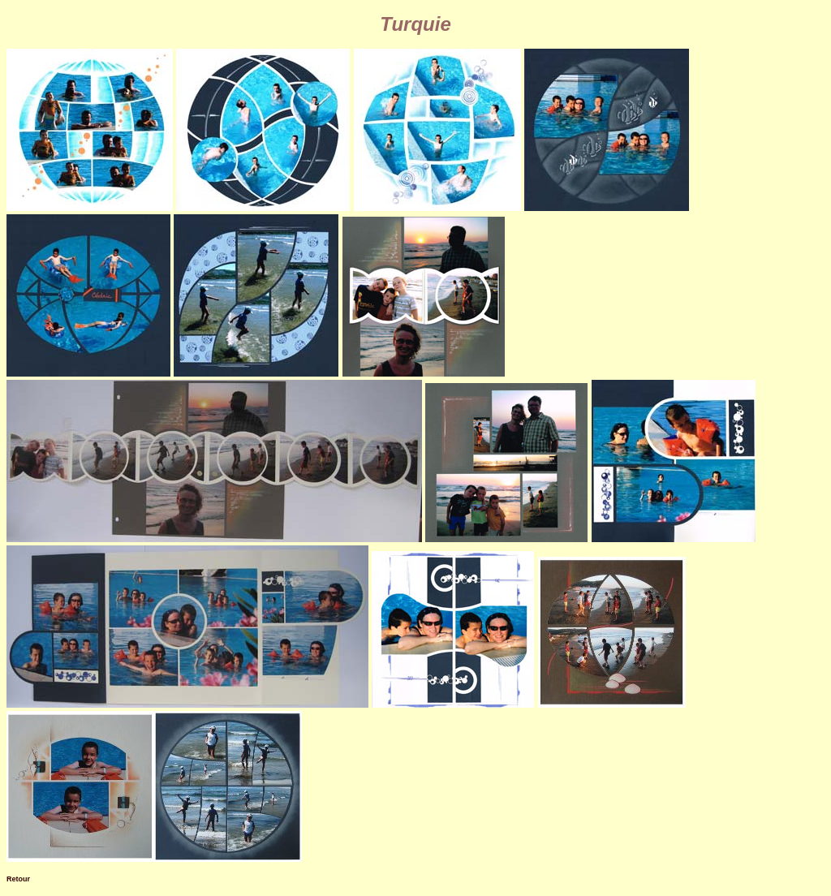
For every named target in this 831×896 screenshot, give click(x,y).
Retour (18, 879)
